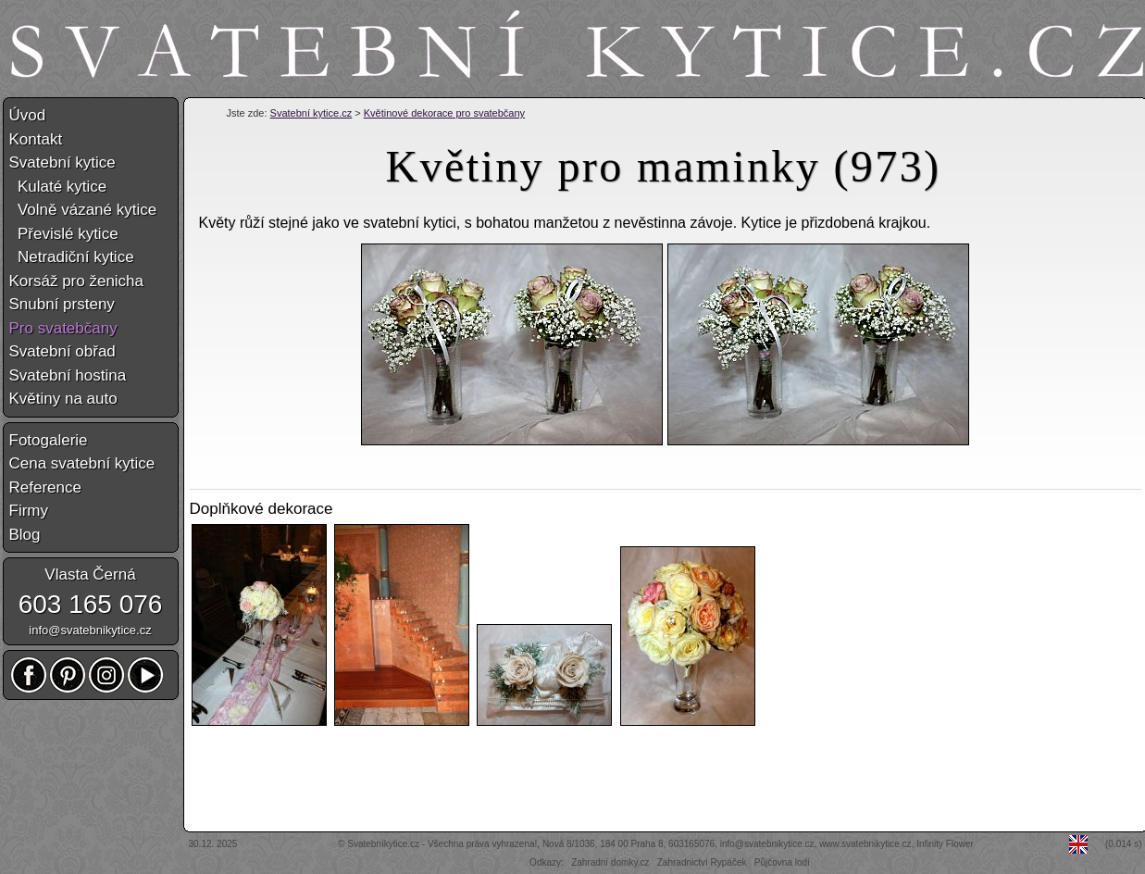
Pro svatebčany (63, 328)
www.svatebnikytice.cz (865, 844)
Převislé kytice (63, 234)
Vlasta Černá (89, 574)
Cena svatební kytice (82, 463)
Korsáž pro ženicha (76, 281)
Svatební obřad (62, 351)
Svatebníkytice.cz (383, 844)
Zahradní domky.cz (610, 862)
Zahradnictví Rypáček (702, 862)
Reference (45, 487)
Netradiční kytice (71, 257)
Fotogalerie (48, 440)
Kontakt (36, 139)
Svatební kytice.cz (311, 113)
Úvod (27, 115)
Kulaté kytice (58, 186)
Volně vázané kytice (83, 209)
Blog (25, 534)
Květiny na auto (63, 398)
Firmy (28, 510)
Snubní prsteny (62, 304)
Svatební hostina (68, 375)
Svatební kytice (62, 162)
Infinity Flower (945, 844)
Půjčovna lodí (782, 862)
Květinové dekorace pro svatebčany (444, 113)
